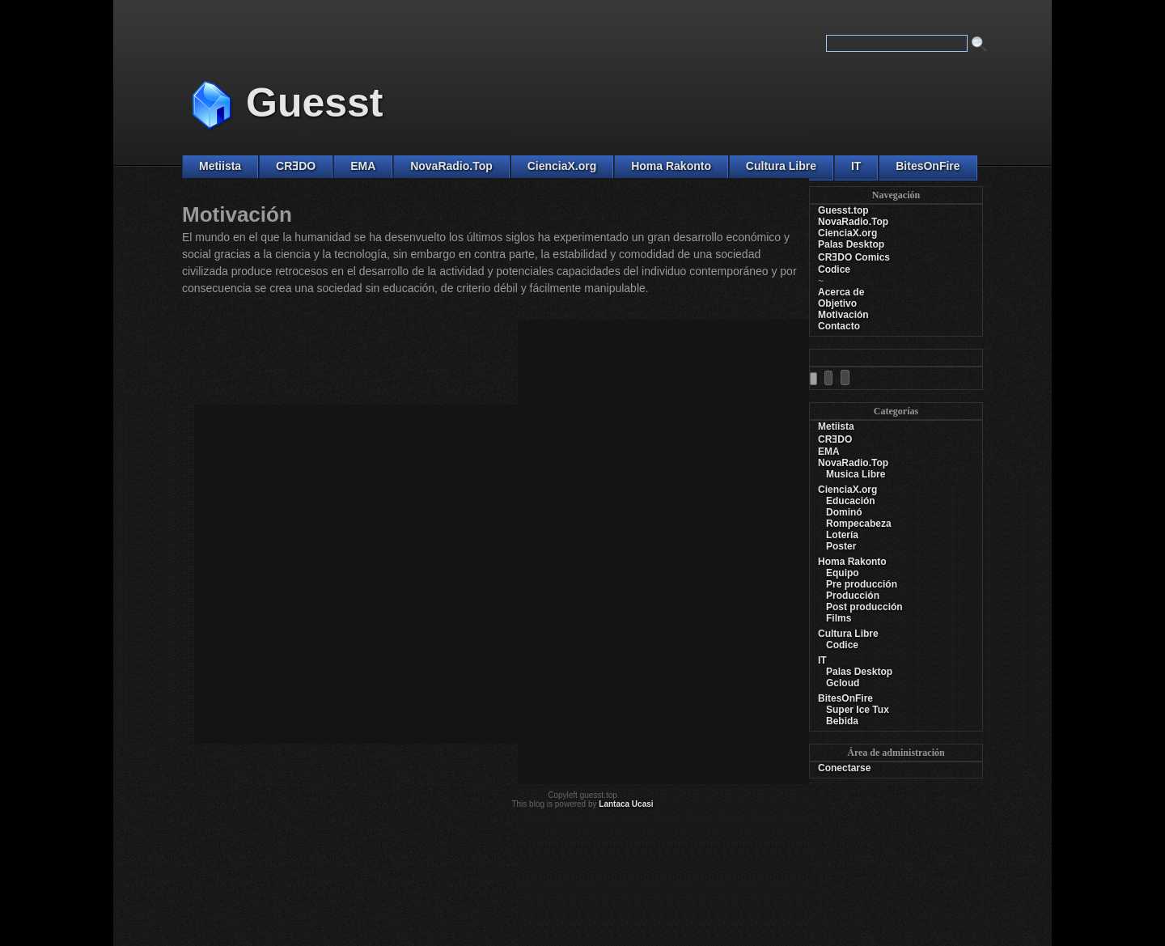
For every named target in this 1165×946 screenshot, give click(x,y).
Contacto (839, 326)
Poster (841, 546)
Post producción (864, 607)
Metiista (220, 165)
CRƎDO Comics (854, 257)
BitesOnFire (928, 165)
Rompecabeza (859, 523)
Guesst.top (843, 210)
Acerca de (841, 292)
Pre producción (861, 584)
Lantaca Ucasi (626, 804)
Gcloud (842, 683)
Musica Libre (855, 474)
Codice (834, 269)
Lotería (842, 535)
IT (856, 165)
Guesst (314, 102)
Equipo (842, 573)
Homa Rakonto (671, 165)
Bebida (842, 721)
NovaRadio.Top (451, 165)
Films (838, 618)
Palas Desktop (851, 244)
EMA (362, 165)
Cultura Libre (781, 165)
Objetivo (837, 303)
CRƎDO (296, 165)
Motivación (843, 314)
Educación (850, 501)
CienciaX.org (562, 165)
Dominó (844, 512)
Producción (852, 595)
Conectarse (844, 768)
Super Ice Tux (857, 709)
